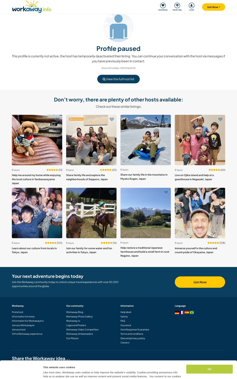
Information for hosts (23, 316)
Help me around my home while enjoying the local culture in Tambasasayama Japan (36, 179)
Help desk (125, 311)
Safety (124, 316)
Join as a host (19, 329)
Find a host (17, 311)
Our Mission (72, 338)
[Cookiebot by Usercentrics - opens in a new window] (21, 372)
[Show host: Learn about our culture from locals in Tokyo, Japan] (37, 213)
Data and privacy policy (132, 338)
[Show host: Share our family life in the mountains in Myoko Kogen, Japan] (145, 140)
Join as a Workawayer (23, 325)
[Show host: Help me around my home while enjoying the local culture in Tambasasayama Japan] (37, 140)
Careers (124, 342)
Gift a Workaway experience (27, 333)
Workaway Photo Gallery (79, 316)
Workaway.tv (73, 320)
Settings (48, 372)
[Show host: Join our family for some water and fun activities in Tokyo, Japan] (91, 213)
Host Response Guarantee (134, 329)
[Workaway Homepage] (32, 6)
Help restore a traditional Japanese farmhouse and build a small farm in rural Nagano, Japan (144, 251)
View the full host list (118, 79)
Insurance (125, 325)
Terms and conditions (131, 333)
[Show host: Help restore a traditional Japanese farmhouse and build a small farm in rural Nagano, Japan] (145, 213)
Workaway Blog (74, 311)
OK (209, 352)
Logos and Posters (76, 325)
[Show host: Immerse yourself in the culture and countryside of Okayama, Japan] (200, 213)
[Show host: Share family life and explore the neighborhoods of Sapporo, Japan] (91, 140)
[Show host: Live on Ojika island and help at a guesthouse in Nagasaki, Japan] (200, 140)
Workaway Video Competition (82, 329)
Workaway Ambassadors (79, 333)
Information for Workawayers (28, 320)
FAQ (122, 320)
